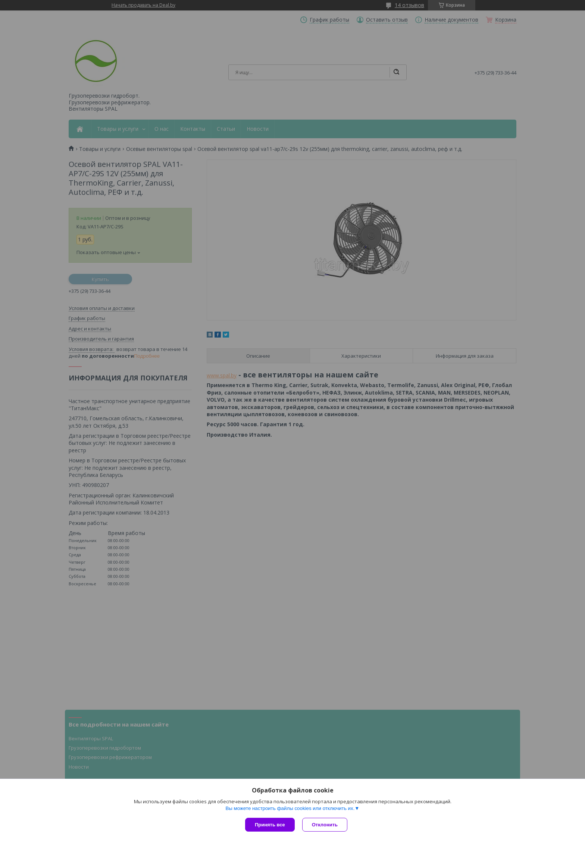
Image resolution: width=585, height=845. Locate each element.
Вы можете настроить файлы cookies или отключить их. (289, 808)
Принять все (270, 824)
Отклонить (325, 824)
